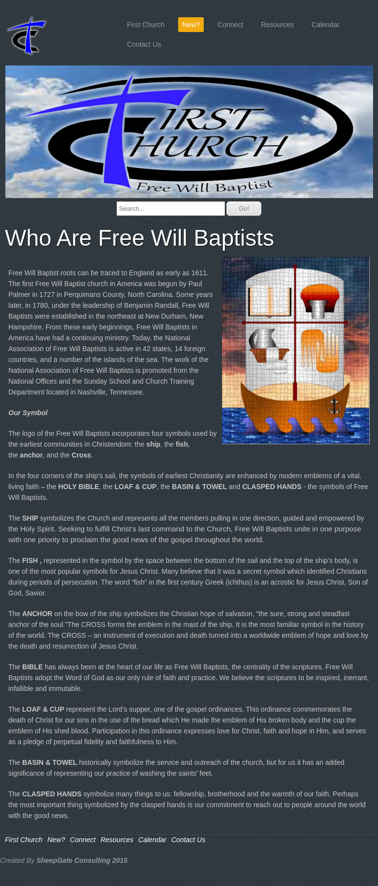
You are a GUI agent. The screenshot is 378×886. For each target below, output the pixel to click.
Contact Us (144, 44)
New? (191, 25)
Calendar (326, 25)
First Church (145, 25)
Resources (277, 25)
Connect (230, 25)
